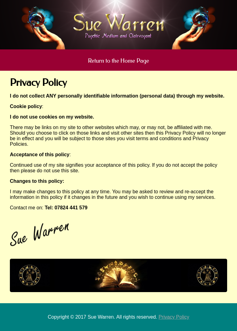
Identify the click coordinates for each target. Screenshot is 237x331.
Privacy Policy (174, 317)
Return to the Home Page (118, 60)
